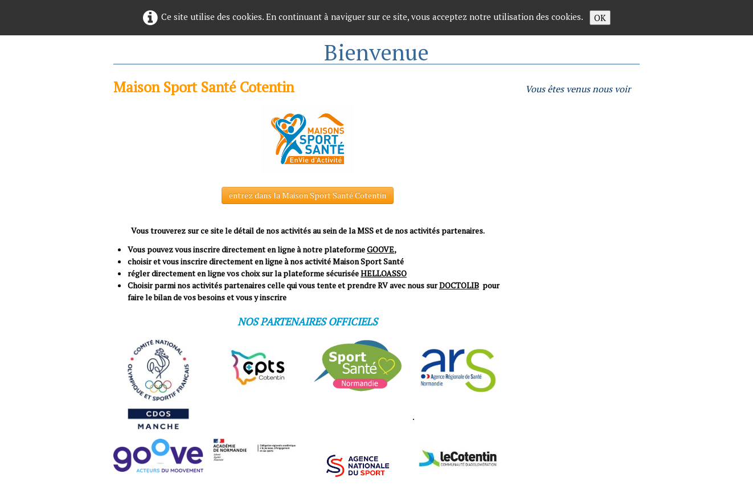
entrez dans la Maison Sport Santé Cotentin (307, 195)
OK (600, 17)
